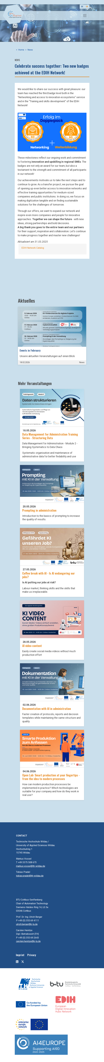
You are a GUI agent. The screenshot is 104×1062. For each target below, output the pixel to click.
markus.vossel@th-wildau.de (30, 866)
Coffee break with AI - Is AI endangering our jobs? (48, 575)
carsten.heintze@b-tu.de (28, 941)
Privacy (31, 955)
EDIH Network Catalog (32, 247)
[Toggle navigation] (85, 15)
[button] (52, 131)
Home (21, 50)
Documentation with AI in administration (46, 708)
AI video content (32, 645)
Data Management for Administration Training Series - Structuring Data (50, 436)
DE (82, 6)
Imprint (20, 955)
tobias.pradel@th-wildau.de (30, 875)
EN (87, 6)
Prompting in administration (39, 510)
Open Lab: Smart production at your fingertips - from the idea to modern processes (51, 777)
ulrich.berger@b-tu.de (27, 924)
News (30, 50)
